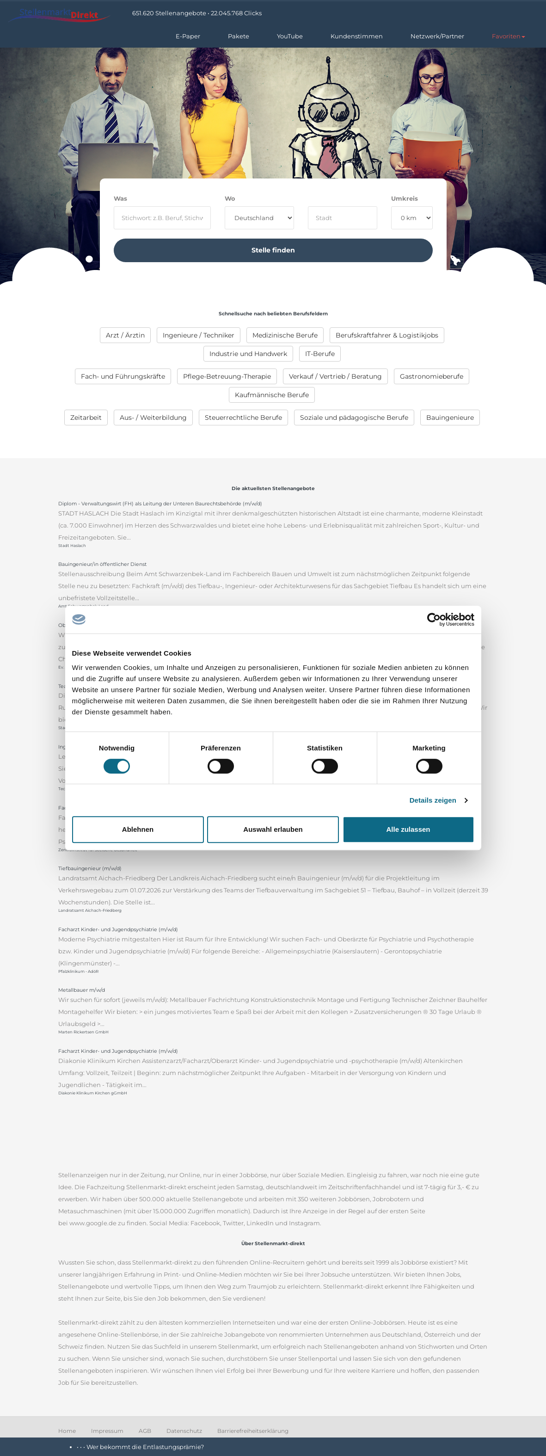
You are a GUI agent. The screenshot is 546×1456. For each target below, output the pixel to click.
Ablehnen (137, 829)
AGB (145, 1430)
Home (67, 1430)
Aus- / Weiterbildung (153, 417)
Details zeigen (433, 800)
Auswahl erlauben (272, 829)
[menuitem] (125, 335)
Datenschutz (184, 1430)
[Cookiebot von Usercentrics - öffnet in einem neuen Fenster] (433, 620)
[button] (508, 36)
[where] (342, 217)
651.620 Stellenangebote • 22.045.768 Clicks (197, 13)
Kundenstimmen (357, 36)
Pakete (238, 36)
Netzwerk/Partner (437, 36)
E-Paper (188, 36)
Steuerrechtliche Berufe (243, 417)
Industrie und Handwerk (248, 354)
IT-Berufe (320, 354)
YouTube (290, 36)
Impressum (107, 1430)
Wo (230, 198)
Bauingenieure (450, 417)
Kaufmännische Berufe (272, 395)
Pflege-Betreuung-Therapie (227, 376)
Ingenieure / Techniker (198, 335)
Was (120, 198)
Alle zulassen (408, 829)
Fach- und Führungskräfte (123, 376)
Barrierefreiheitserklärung (252, 1430)
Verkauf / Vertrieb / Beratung (335, 376)
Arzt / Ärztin (125, 335)
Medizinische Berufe (285, 335)
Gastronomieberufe (431, 376)
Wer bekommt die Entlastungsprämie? (145, 1446)
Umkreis (404, 198)
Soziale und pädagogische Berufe (354, 417)
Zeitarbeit (86, 417)
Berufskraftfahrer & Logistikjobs (387, 335)
